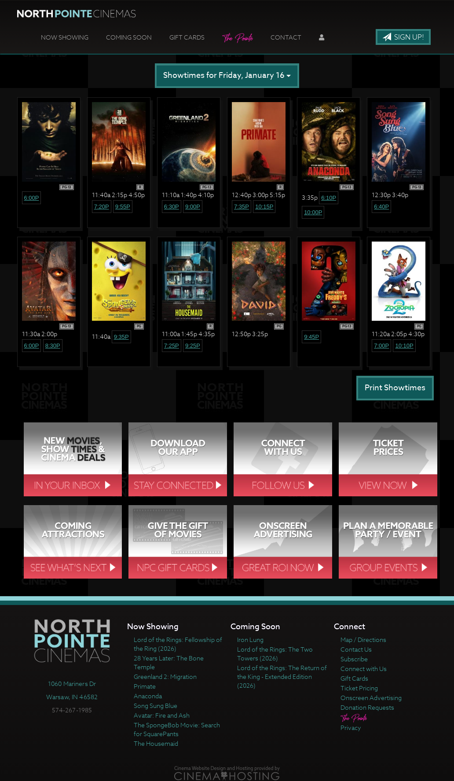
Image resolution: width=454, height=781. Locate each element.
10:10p (404, 345)
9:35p (121, 337)
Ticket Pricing (359, 688)
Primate (145, 686)
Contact (286, 37)
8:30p (52, 345)
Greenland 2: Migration (165, 676)
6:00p (31, 197)
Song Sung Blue (155, 705)
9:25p (192, 345)
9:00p (192, 206)
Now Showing (64, 37)
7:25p (171, 345)
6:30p (171, 206)
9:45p (311, 337)
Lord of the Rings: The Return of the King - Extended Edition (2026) (282, 676)
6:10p (328, 197)
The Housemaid (156, 743)
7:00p (381, 345)
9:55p (122, 206)
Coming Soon (129, 37)
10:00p (313, 212)
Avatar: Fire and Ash (162, 715)
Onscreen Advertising (371, 697)
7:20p (101, 206)
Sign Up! (403, 37)
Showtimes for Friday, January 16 (227, 75)
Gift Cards (187, 37)
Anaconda (148, 696)
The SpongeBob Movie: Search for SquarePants (177, 729)
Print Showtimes (395, 388)
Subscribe (354, 659)
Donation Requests (367, 707)
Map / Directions (363, 639)
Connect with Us (363, 668)
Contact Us (356, 649)
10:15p (264, 206)
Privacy (350, 727)
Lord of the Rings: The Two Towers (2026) (275, 653)
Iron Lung (250, 639)
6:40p (381, 206)
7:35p (241, 206)
